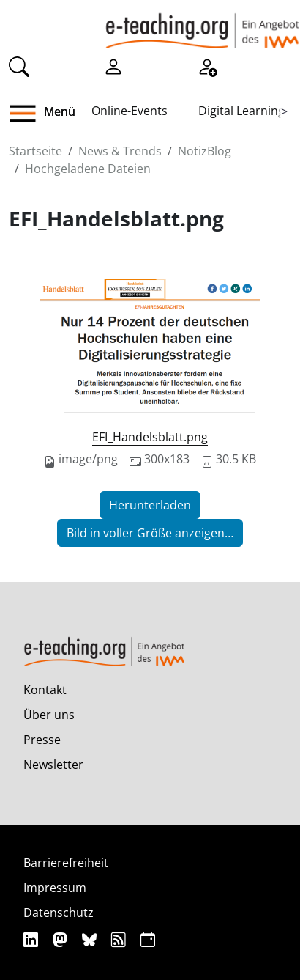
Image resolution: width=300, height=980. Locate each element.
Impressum (54, 888)
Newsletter (53, 764)
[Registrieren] (207, 65)
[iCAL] (147, 939)
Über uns (49, 715)
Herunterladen (150, 505)
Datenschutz (58, 913)
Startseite (35, 151)
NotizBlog (204, 151)
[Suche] (19, 65)
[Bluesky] (91, 939)
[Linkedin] (32, 939)
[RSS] (120, 939)
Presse (42, 740)
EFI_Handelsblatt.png (150, 437)
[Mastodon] (62, 939)
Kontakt (45, 690)
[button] (28, 114)
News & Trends (120, 151)
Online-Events (129, 111)
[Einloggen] (113, 65)
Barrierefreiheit (65, 863)
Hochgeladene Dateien (88, 169)
